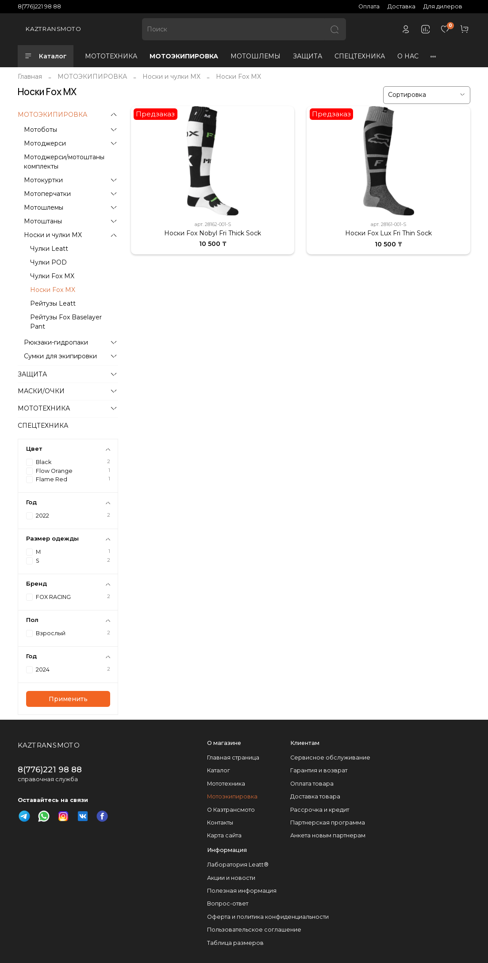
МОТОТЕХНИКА (111, 56)
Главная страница (233, 757)
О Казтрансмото (231, 809)
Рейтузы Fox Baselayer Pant (66, 321)
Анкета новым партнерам (327, 835)
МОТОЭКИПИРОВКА (184, 56)
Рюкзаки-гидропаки (56, 342)
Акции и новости (231, 878)
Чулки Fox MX (52, 276)
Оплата (369, 6)
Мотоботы (40, 130)
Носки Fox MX (52, 290)
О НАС (408, 56)
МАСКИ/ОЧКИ (41, 391)
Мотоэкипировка (232, 796)
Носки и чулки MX (171, 77)
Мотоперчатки (47, 194)
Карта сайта (224, 835)
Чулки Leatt (49, 249)
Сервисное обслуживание (330, 757)
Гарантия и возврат (318, 770)
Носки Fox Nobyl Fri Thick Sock (212, 233)
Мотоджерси (45, 143)
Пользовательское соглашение (254, 929)
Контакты (220, 822)
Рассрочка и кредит (319, 809)
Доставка (401, 6)
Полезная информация (242, 890)
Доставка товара (315, 796)
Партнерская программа (327, 822)
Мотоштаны (43, 221)
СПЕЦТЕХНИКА (359, 56)
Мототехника (226, 783)
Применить (68, 699)
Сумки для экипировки (60, 356)
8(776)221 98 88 (39, 6)
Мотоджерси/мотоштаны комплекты (64, 161)
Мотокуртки (43, 180)
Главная (30, 77)
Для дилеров (442, 6)
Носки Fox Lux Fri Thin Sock (388, 233)
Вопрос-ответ (227, 903)
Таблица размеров (235, 943)
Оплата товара (312, 783)
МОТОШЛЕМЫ (256, 56)
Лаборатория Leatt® (238, 864)
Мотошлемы (43, 207)
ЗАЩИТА (307, 56)
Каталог (45, 56)
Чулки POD (48, 262)
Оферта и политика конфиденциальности (268, 916)
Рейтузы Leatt (53, 303)
